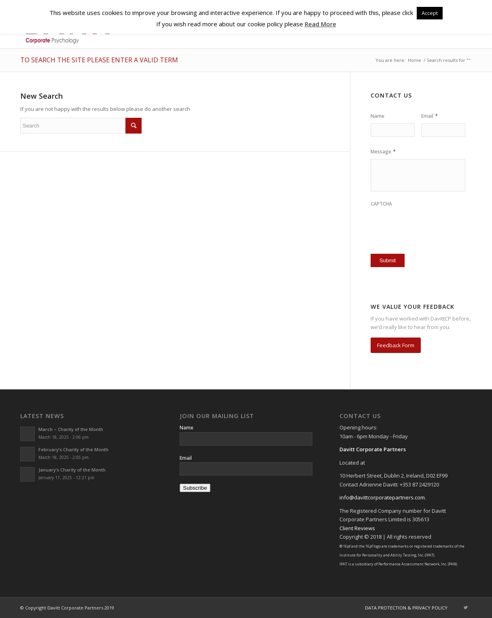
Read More (320, 24)
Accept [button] (430, 13)
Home (414, 60)
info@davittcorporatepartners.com (382, 497)
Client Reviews (357, 528)
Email (429, 116)
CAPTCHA (381, 204)
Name (377, 116)
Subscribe (195, 488)
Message (383, 151)
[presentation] (418, 224)
